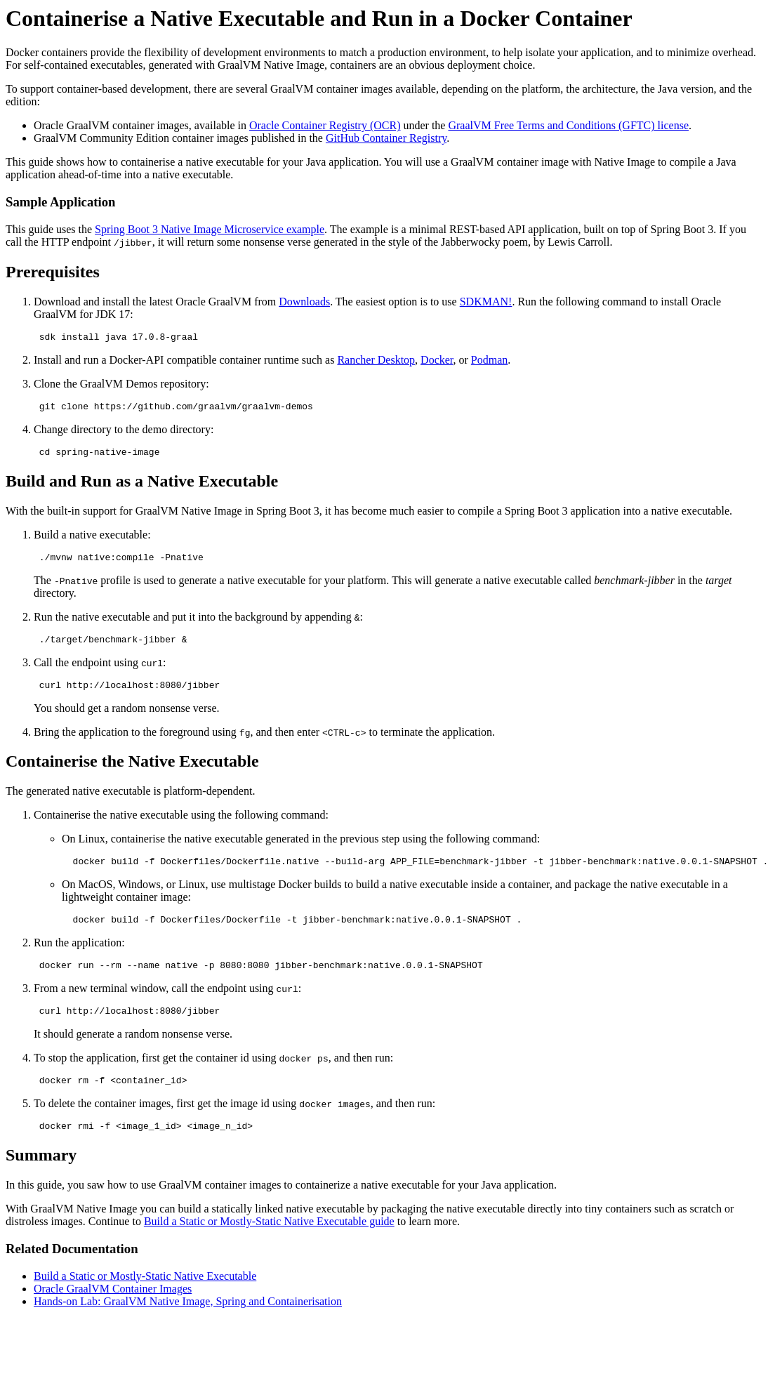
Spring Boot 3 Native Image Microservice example (209, 229)
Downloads (304, 302)
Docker (437, 362)
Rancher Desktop (376, 362)
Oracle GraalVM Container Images (113, 1314)
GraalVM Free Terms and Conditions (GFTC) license (568, 125)
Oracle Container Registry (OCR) (325, 125)
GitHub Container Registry (386, 138)
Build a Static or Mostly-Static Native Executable (145, 1301)
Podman (489, 362)
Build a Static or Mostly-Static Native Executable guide (269, 1246)
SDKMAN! (486, 302)
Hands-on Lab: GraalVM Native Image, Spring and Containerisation (188, 1327)
